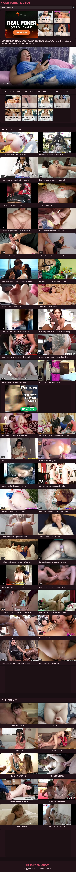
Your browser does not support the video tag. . (38, 68)
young (55, 91)
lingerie (19, 91)
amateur (11, 91)
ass (49, 91)
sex (39, 91)
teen (4, 91)
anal (61, 91)
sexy (44, 91)
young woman (30, 91)
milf (67, 91)
